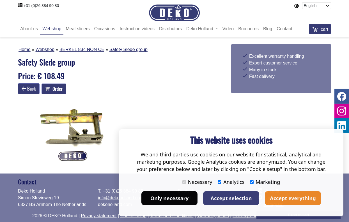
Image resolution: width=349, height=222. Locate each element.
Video (228, 28)
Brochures (248, 28)
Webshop (51, 28)
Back (29, 88)
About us (29, 28)
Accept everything (293, 198)
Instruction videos (137, 28)
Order (54, 88)
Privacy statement (98, 215)
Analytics (231, 182)
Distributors (170, 28)
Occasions (104, 28)
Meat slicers (77, 28)
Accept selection (231, 198)
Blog (267, 28)
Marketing (265, 182)
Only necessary (169, 198)
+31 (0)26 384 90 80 (41, 5)
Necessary (197, 182)
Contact (284, 28)
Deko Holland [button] (200, 28)
